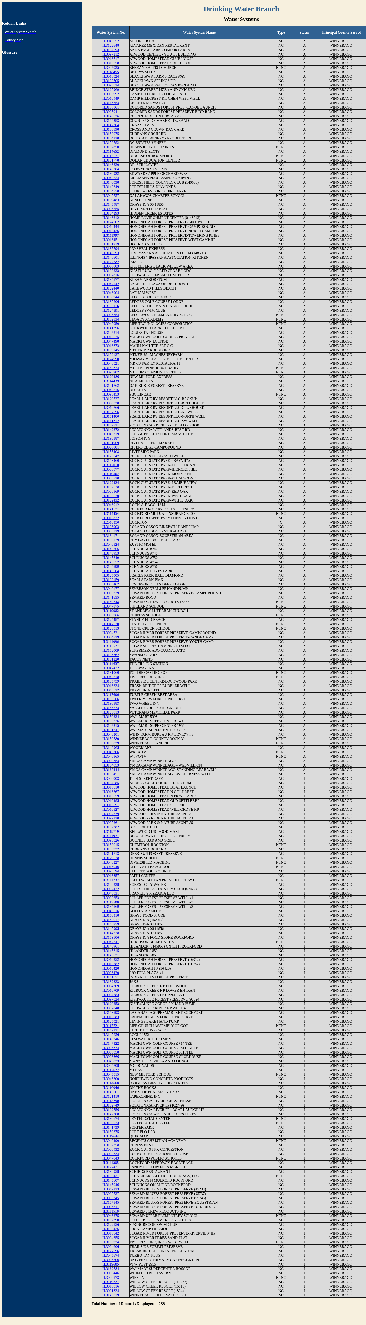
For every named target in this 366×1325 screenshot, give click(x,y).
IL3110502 (110, 474)
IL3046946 (110, 867)
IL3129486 (110, 377)
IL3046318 (110, 677)
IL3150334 (110, 717)
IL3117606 (110, 695)
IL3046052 (110, 41)
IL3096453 (110, 394)
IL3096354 (110, 315)
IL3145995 (110, 929)
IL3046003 (110, 778)
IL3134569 (110, 907)
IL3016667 (110, 792)
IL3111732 (111, 880)
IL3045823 (110, 1061)
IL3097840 (110, 1008)
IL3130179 (110, 540)
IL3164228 (110, 138)
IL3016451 (110, 240)
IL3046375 (110, 1216)
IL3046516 (110, 911)
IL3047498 (110, 341)
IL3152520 (110, 496)
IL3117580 (110, 902)
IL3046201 (110, 734)
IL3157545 (110, 1202)
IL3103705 (110, 81)
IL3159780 (110, 739)
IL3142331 (110, 1030)
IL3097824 (110, 999)
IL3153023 (110, 1123)
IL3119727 (110, 1282)
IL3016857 (110, 876)
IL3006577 (110, 469)
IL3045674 (110, 1255)
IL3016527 (110, 809)
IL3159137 (110, 355)
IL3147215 (110, 725)
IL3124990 (110, 359)
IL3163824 (110, 368)
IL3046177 (110, 589)
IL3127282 (110, 262)
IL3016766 (110, 408)
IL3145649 (110, 558)
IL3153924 (110, 1242)
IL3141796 (110, 328)
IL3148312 (110, 218)
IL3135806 (110, 302)
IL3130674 (110, 1118)
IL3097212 (110, 54)
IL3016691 (110, 805)
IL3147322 (110, 1043)
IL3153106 (110, 937)
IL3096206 (110, 1260)
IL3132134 (110, 319)
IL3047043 (110, 1158)
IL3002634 (110, 1154)
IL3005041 (110, 112)
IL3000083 (110, 266)
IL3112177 (110, 156)
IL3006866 (110, 1057)
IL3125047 (110, 456)
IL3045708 (110, 1065)
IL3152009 (110, 650)
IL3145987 (110, 204)
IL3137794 (110, 249)
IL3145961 (110, 946)
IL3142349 (110, 187)
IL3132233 (110, 982)
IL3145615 (110, 951)
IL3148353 (110, 103)
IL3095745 (110, 1198)
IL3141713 (110, 854)
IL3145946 (110, 1185)
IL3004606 (110, 1247)
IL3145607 (110, 1180)
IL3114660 (110, 1083)
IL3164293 (110, 213)
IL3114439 (110, 381)
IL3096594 (110, 871)
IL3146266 (110, 549)
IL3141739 (110, 1127)
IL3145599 (110, 566)
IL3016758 (110, 63)
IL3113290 (110, 1101)
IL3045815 (110, 1074)
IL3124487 (110, 619)
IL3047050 (110, 324)
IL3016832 (110, 518)
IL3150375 (110, 1132)
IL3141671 (110, 977)
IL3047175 (110, 606)
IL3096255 (110, 209)
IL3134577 (110, 279)
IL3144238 (110, 933)
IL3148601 (110, 257)
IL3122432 (110, 500)
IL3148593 (110, 253)
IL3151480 (110, 416)
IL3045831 (110, 893)
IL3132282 (110, 827)
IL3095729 (110, 593)
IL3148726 (110, 116)
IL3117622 (110, 1070)
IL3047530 (110, 624)
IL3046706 (110, 752)
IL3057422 (110, 889)
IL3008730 (110, 478)
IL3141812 (110, 421)
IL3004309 (110, 986)
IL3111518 (111, 1211)
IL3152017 (110, 920)
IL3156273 (110, 708)
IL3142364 (110, 125)
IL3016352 (110, 960)
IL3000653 (110, 761)
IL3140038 (110, 182)
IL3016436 (110, 231)
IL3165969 (110, 90)
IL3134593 (110, 50)
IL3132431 (110, 1176)
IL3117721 (110, 1026)
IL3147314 (110, 332)
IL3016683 (110, 1017)
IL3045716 (110, 390)
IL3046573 (110, 1277)
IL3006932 (110, 1149)
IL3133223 (110, 271)
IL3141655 (110, 597)
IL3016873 (110, 346)
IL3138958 (110, 1171)
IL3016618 (110, 787)
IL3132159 (110, 580)
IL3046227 (110, 862)
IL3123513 (110, 628)
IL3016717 (110, 59)
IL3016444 (110, 226)
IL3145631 (110, 955)
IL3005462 (110, 584)
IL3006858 (110, 1052)
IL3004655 (110, 1238)
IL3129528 (110, 858)
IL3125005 (110, 575)
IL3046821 (110, 363)
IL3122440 (110, 288)
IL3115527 (110, 646)
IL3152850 (110, 147)
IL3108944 (110, 297)
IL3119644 (110, 1136)
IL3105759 (110, 681)
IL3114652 (110, 151)
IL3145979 (110, 924)
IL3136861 (110, 107)
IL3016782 (110, 964)
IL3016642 (110, 1233)
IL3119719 (110, 831)
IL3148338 (110, 884)
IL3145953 (110, 553)
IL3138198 (110, 129)
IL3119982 (110, 611)
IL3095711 (110, 1207)
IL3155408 (110, 452)
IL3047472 (110, 668)
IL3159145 (110, 350)
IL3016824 (110, 76)
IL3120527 (110, 399)
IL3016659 (110, 796)
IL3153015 (110, 845)
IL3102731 (110, 425)
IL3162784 (110, 1269)
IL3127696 (110, 1251)
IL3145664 (110, 571)
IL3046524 (110, 544)
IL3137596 (110, 412)
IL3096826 (110, 840)
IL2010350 (110, 522)
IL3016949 (110, 98)
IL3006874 (110, 1048)
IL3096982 (110, 372)
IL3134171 (110, 536)
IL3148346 (110, 1039)
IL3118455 (110, 72)
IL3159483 (110, 200)
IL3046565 (110, 756)
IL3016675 (110, 337)
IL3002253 (110, 898)
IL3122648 (110, 45)
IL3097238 (110, 818)
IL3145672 (110, 562)
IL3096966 (110, 615)
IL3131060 (110, 672)
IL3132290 (110, 1220)
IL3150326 (110, 721)
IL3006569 (110, 491)
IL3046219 (110, 434)
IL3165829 (110, 743)
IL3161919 (110, 244)
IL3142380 (110, 1114)
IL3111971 (111, 836)
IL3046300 (110, 1079)
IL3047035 (110, 67)
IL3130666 (110, 699)
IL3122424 (110, 483)
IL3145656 (110, 1035)
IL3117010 (110, 465)
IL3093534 (110, 85)
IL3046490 (110, 1141)
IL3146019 (110, 1295)
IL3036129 (110, 531)
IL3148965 (110, 748)
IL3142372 (110, 430)
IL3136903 (110, 527)
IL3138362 (110, 655)
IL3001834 (110, 1291)
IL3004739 (110, 637)
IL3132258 (110, 1145)
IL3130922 (110, 173)
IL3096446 (110, 1273)
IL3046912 (110, 505)
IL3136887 (110, 438)
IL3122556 (110, 1224)
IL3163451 (110, 774)
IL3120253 (110, 1004)
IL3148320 (110, 165)
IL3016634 (110, 686)
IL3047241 (110, 942)
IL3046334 (110, 178)
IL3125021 (110, 1021)
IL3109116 (110, 306)
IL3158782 (110, 143)
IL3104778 (110, 191)
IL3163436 (110, 1229)
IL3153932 (110, 849)
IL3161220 (110, 659)
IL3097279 (110, 814)
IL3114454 (110, 513)
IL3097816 (110, 275)
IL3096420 (110, 973)
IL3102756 (110, 1110)
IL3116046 (110, 1088)
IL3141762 (110, 385)
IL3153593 (110, 1012)
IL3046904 (110, 293)
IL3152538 (110, 487)
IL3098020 (110, 403)
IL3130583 (110, 703)
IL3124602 (110, 222)
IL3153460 (110, 461)
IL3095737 (110, 1194)
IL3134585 (110, 783)
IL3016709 (110, 990)
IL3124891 (110, 310)
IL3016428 (110, 968)
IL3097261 (110, 823)
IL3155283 (110, 120)
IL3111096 (111, 642)
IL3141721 (110, 509)
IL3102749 (110, 1105)
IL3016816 (110, 1286)
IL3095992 (110, 94)
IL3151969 (110, 443)
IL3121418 (110, 1096)
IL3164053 (110, 765)
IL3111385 (111, 1163)
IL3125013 (110, 712)
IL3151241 (110, 730)
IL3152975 (110, 134)
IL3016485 (110, 801)
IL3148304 (110, 169)
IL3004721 (110, 633)
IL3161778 (110, 160)
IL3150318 (110, 915)
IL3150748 (110, 602)
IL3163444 (110, 770)
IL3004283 (110, 995)
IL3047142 (110, 284)
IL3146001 (110, 1092)
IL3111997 (111, 235)
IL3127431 (110, 1167)
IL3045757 (110, 196)
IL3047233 (110, 1189)
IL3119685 (110, 1264)
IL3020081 (110, 447)
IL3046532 (110, 690)
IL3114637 (110, 664)
